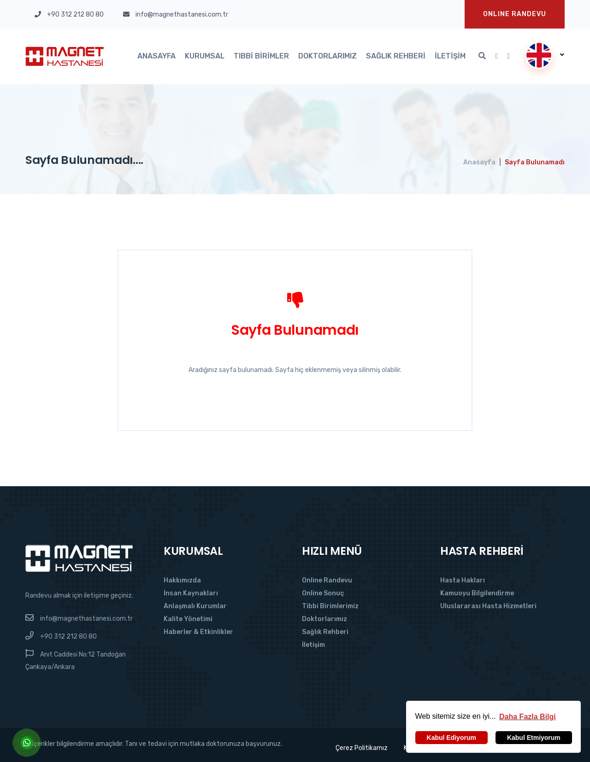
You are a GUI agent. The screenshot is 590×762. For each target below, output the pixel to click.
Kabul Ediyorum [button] (451, 737)
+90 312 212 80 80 (68, 636)
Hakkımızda (182, 580)
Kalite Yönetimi (188, 619)
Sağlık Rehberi (395, 56)
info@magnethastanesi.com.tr (86, 618)
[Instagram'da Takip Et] (508, 56)
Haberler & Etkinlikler (198, 632)
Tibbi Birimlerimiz (330, 606)
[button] (527, 716)
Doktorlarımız (327, 56)
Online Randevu (327, 580)
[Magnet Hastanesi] (79, 558)
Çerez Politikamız (362, 748)
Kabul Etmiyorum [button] (533, 737)
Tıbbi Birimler (261, 56)
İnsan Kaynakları (191, 593)
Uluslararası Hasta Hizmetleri (488, 606)
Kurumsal (204, 56)
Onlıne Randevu (514, 14)
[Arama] (482, 56)
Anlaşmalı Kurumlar (195, 606)
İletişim (450, 56)
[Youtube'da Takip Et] (496, 56)
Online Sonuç (323, 593)
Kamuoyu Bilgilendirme (477, 593)
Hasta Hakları (462, 580)
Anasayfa (156, 56)
